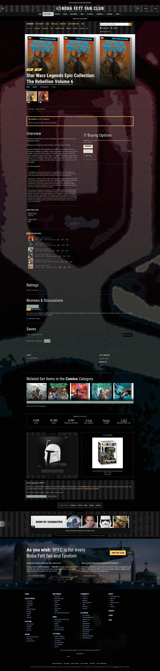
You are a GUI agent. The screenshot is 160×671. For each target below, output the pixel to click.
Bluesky (91, 505)
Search (111, 611)
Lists (28, 607)
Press (111, 600)
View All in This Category (36, 406)
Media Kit (112, 598)
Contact (112, 606)
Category (37, 28)
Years (28, 615)
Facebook (73, 505)
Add (82, 24)
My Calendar (86, 615)
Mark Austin (85, 625)
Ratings (29, 611)
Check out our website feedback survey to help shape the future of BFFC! (80, 650)
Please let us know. (91, 489)
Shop (111, 604)
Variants (29, 626)
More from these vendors (90, 159)
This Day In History (59, 638)
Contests (85, 598)
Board (66, 14)
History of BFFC (114, 602)
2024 (28, 87)
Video (56, 606)
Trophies (84, 608)
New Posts (29, 639)
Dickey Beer (85, 627)
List (87, 28)
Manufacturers (31, 609)
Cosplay (29, 630)
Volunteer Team (114, 596)
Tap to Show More (80, 402)
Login (146, 8)
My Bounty (40, 24)
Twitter (79, 505)
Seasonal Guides (59, 629)
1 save (54, 87)
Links (83, 604)
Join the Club (117, 553)
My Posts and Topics (32, 637)
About (118, 14)
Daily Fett (57, 596)
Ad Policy (52, 477)
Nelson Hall (85, 634)
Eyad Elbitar (85, 632)
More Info (108, 474)
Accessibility (84, 663)
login (36, 123)
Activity (84, 596)
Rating (75, 28)
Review (81, 28)
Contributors (73, 24)
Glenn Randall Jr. (87, 629)
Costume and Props (87, 636)
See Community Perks (36, 576)
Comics (115, 28)
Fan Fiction (57, 608)
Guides (56, 623)
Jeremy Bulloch (86, 638)
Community (101, 14)
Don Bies (84, 621)
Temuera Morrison (87, 617)
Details (29, 628)
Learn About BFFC (90, 576)
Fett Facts (57, 640)
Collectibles (48, 14)
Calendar (110, 14)
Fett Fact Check (59, 627)
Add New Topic (34, 318)
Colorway (45, 28)
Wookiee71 (126, 335)
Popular (54, 24)
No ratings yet (44, 87)
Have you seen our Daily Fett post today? (80, 2)
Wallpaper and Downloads (62, 613)
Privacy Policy (75, 663)
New (47, 24)
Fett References (59, 642)
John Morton (86, 623)
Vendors (63, 24)
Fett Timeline (58, 644)
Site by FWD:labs (101, 663)
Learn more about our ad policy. (97, 535)
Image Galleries (58, 598)
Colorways (30, 605)
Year (51, 28)
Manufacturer (59, 28)
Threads (98, 505)
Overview (30, 24)
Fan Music (57, 600)
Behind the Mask (59, 636)
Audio (56, 602)
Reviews (29, 613)
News (83, 14)
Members (84, 600)
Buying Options (40, 109)
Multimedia (75, 14)
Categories (30, 603)
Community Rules (57, 663)
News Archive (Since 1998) (61, 619)
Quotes (56, 646)
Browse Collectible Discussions (36, 496)
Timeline (68, 28)
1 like (47, 341)
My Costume (30, 624)
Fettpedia (91, 14)
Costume (58, 14)
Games (56, 611)
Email (85, 505)
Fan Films (57, 604)
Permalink (105, 365)
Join (155, 8)
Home (40, 14)
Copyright (66, 663)
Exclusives (57, 621)
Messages (85, 606)
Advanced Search (105, 31)
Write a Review (32, 306)
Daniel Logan (86, 619)
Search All (105, 28)
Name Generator (86, 602)
